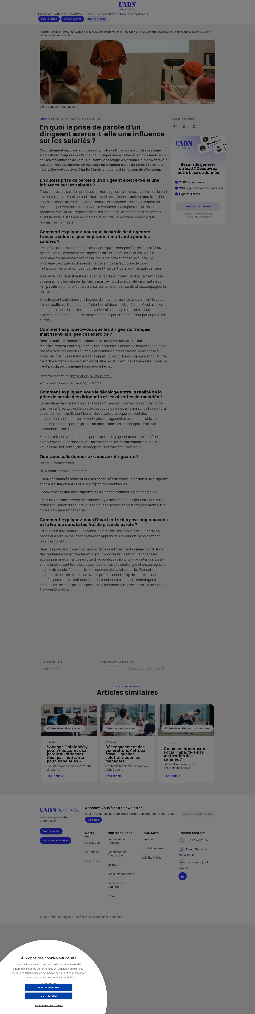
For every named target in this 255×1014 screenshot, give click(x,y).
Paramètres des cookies (49, 1005)
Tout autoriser (31, 995)
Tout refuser (66, 995)
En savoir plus (48, 983)
